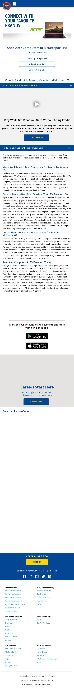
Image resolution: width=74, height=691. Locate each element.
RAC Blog (8, 640)
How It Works (42, 601)
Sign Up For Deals (43, 623)
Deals (39, 619)
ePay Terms (51, 676)
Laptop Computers (37, 64)
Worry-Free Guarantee (13, 648)
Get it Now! (41, 648)
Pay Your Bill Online (44, 590)
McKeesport (46, 571)
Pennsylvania (33, 571)
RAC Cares (8, 630)
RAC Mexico (41, 655)
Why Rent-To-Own (11, 652)
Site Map (8, 662)
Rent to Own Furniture (13, 590)
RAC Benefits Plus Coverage (47, 659)
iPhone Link (37, 346)
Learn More (37, 137)
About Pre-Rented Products (15, 604)
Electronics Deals (37, 69)
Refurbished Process (12, 608)
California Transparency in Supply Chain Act (37, 680)
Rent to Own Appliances (13, 594)
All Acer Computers (37, 52)
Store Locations (10, 633)
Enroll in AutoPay (43, 594)
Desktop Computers (37, 58)
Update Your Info (43, 597)
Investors (8, 626)
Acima (39, 662)
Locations (21, 571)
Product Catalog (11, 611)
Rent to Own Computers (13, 597)
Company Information (13, 619)
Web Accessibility (37, 676)
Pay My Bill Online (11, 666)
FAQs (39, 604)
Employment (9, 623)
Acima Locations (11, 637)
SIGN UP (37, 562)
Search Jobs (36, 401)
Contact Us (9, 655)
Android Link (37, 337)
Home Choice (42, 652)
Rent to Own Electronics (13, 601)
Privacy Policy (24, 676)
